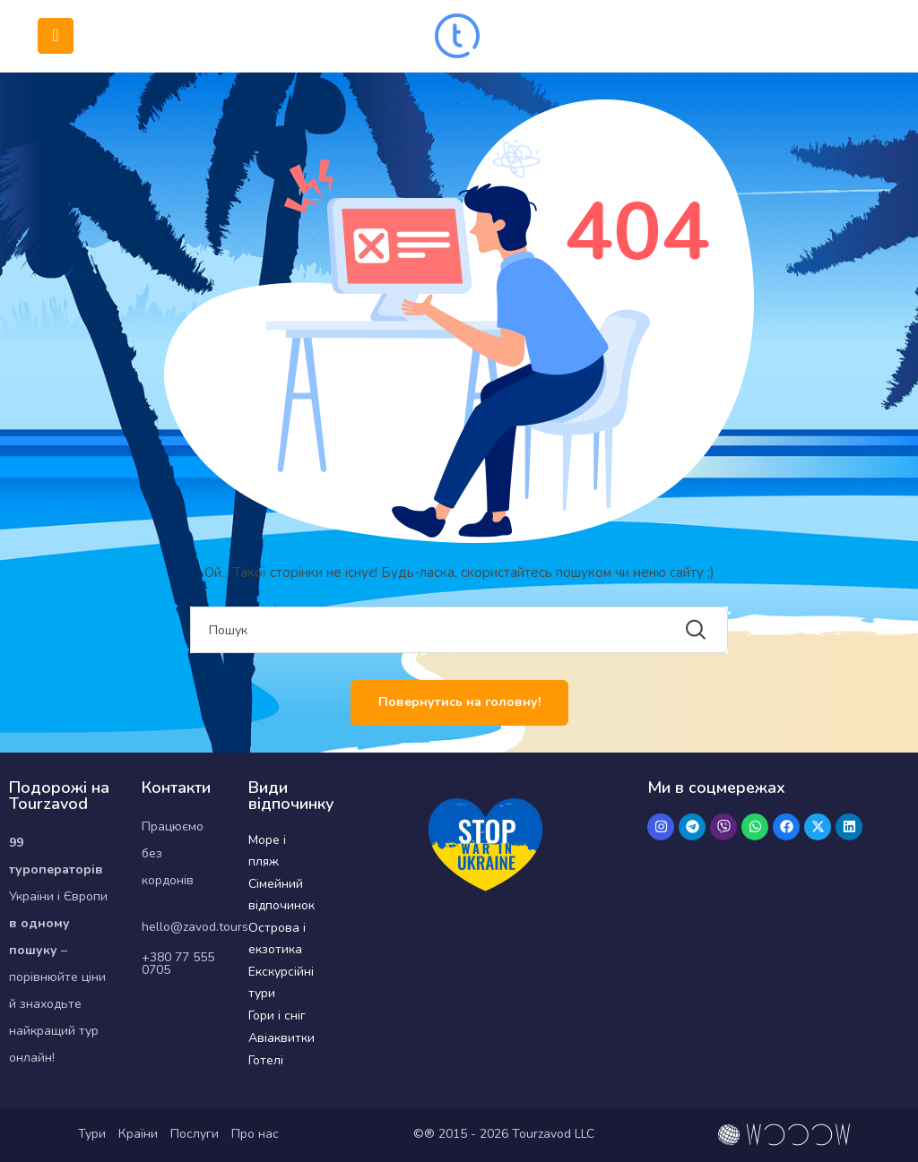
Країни (138, 1133)
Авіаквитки (281, 1037)
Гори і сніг (277, 1015)
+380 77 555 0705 (178, 963)
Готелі (265, 1060)
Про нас (255, 1133)
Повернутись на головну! (459, 701)
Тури (92, 1133)
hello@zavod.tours (195, 926)
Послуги (194, 1133)
